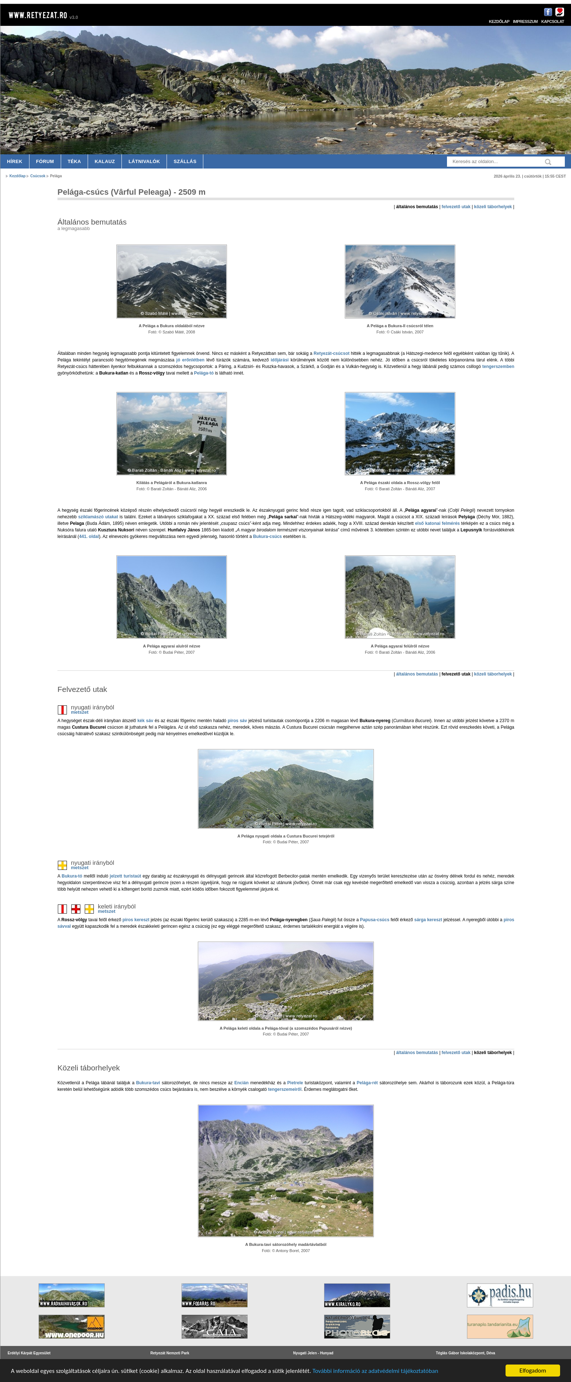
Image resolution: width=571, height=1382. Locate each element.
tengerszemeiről (285, 1089)
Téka (74, 161)
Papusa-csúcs (375, 919)
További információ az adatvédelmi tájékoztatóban (375, 1371)
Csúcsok (37, 176)
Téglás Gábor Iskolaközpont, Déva (465, 1353)
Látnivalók (144, 161)
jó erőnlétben (190, 360)
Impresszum (525, 21)
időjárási (279, 360)
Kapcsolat (552, 21)
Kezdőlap (499, 21)
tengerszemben (498, 366)
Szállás (185, 161)
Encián (241, 1082)
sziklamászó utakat (98, 516)
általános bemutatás (417, 674)
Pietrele (295, 1082)
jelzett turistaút (125, 876)
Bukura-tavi (148, 1082)
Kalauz (105, 161)
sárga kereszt (428, 919)
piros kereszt (136, 919)
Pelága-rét (367, 1082)
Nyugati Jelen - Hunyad (313, 1353)
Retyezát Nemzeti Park (170, 1353)
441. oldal (89, 536)
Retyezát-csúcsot (332, 353)
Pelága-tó (204, 373)
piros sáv (237, 720)
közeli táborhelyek (493, 206)
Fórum (45, 161)
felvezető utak (456, 206)
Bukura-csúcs (267, 536)
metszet (79, 712)
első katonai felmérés (437, 523)
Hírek (14, 161)
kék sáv (145, 720)
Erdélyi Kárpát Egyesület (29, 1353)
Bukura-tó (71, 876)
